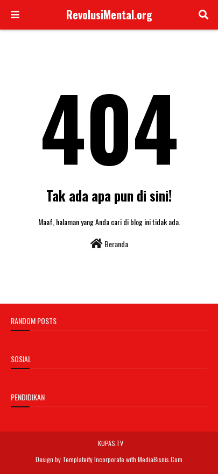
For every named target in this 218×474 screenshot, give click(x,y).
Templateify (77, 459)
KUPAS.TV (110, 443)
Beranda (109, 243)
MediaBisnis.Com (160, 459)
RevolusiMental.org (109, 14)
